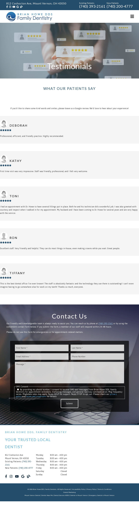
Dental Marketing (69, 492)
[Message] (69, 372)
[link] (7, 6)
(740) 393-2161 (92, 6)
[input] (41, 348)
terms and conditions (36, 396)
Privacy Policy (91, 489)
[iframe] (108, 454)
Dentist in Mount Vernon (79, 495)
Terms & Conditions (105, 489)
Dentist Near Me (47, 495)
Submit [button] (69, 403)
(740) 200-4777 (120, 6)
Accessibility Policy (78, 489)
